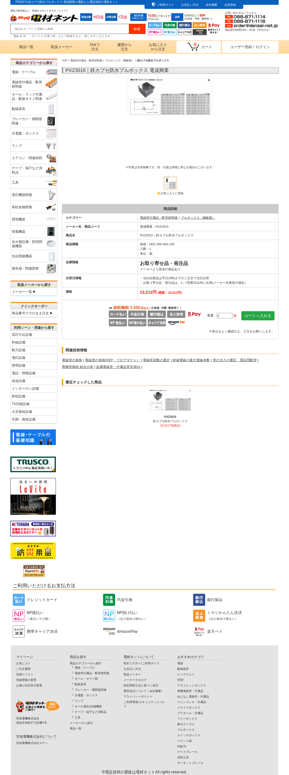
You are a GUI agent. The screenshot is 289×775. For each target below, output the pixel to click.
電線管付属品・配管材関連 (86, 60)
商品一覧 (26, 47)
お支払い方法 (189, 4)
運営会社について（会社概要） (144, 691)
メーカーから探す (81, 723)
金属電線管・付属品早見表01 (118, 367)
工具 (77, 717)
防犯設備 (18, 396)
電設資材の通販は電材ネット (146, 772)
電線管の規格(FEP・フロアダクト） (112, 360)
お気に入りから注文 (158, 47)
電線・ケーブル (85, 667)
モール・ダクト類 (86, 678)
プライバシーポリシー (138, 696)
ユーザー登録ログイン (250, 47)
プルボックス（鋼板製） (119, 60)
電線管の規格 (72, 360)
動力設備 (18, 350)
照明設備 (18, 365)
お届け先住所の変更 (29, 685)
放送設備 (18, 381)
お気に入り (23, 663)
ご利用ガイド (165, 4)
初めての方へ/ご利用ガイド (141, 663)
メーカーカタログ (135, 680)
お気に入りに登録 (172, 193)
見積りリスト (24, 674)
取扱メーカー (61, 47)
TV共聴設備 (20, 404)
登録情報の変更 (26, 680)
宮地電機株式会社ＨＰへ (32, 743)
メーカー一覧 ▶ (24, 292)
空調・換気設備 (23, 419)
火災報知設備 (22, 411)
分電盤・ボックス (86, 695)
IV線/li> (182, 746)
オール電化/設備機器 (88, 706)
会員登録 (230, 4)
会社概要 (211, 4)
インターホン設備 (25, 388)
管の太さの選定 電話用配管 (235, 360)
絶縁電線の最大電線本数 (191, 360)
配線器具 (80, 684)
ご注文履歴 (23, 669)
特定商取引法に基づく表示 (141, 685)
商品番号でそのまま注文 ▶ (32, 313)
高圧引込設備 (22, 334)
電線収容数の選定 (156, 360)
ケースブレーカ (187, 752)
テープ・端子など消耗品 (90, 712)
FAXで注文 (95, 47)
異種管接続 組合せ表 (77, 367)
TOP (64, 60)
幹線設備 (18, 342)
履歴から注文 (124, 47)
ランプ (79, 701)
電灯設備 (18, 358)
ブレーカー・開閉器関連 (90, 689)
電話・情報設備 (23, 373)
